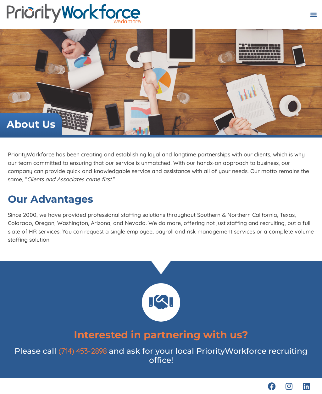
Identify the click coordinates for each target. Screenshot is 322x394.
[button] (313, 14)
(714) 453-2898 (82, 351)
